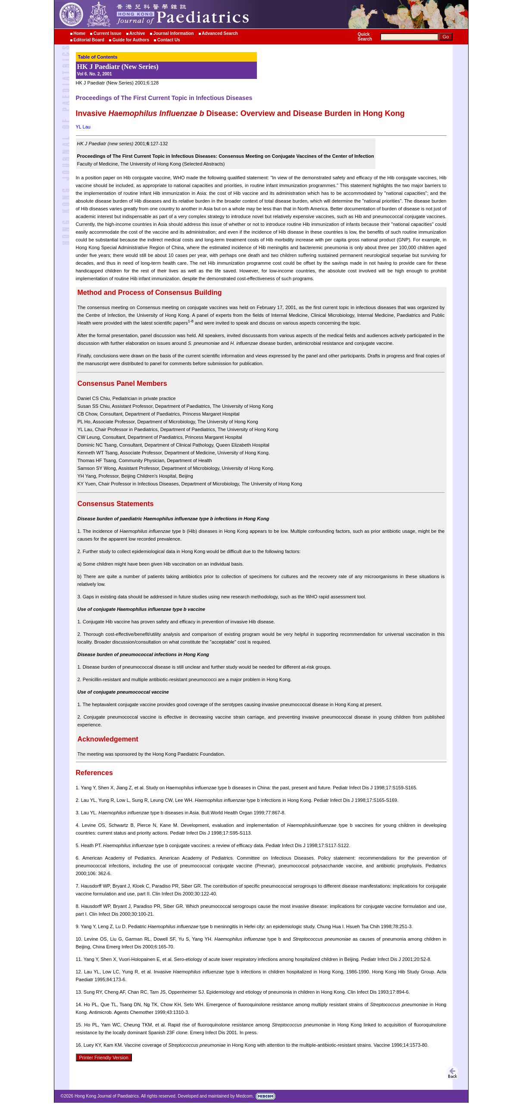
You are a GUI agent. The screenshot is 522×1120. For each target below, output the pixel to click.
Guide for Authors (131, 40)
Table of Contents (98, 56)
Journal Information (173, 33)
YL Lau (83, 126)
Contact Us (168, 40)
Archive (137, 33)
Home (79, 33)
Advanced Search (220, 33)
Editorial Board (88, 40)
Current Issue (107, 33)
